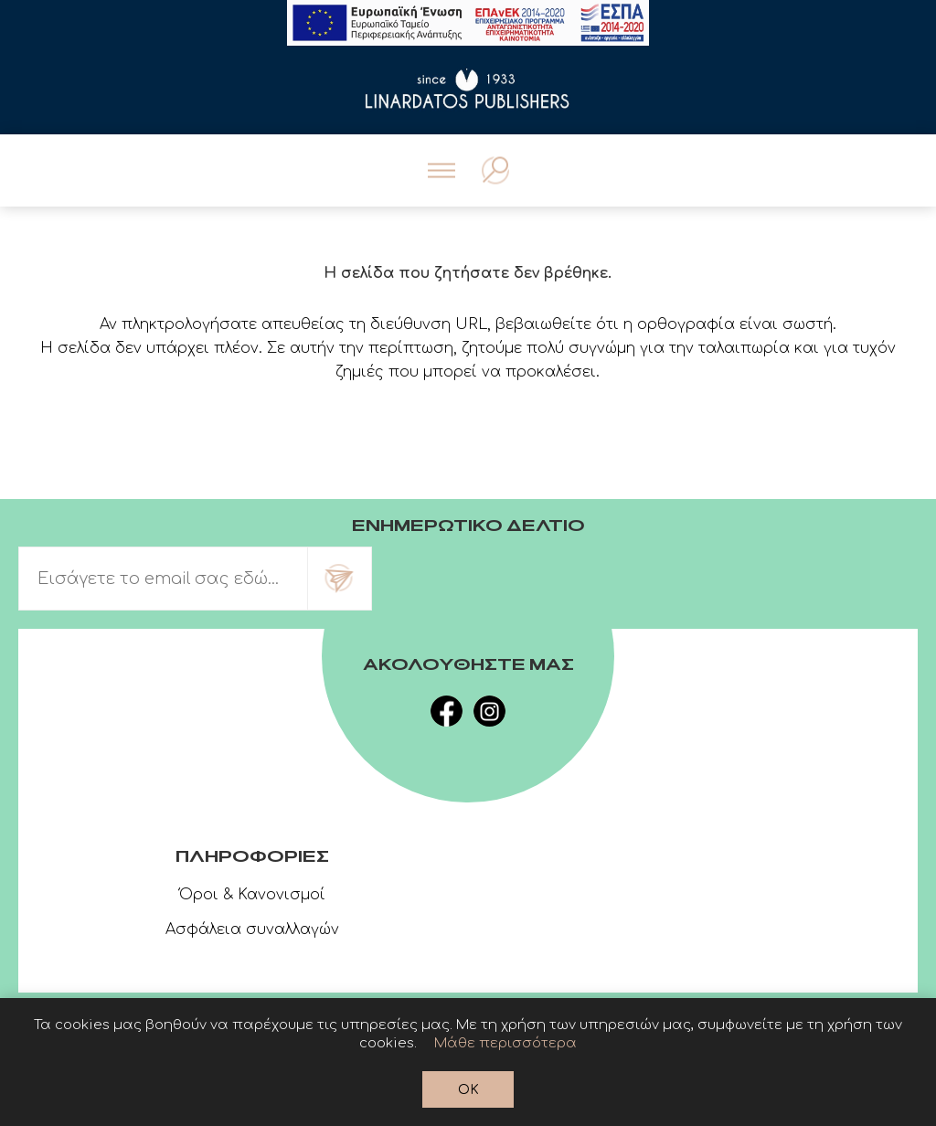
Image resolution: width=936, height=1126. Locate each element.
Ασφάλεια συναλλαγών (252, 929)
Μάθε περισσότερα (505, 1043)
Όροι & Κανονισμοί (252, 895)
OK (468, 1090)
